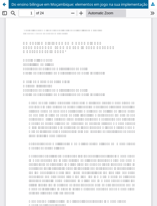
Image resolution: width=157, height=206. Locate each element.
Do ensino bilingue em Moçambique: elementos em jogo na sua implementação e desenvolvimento (84, 4)
